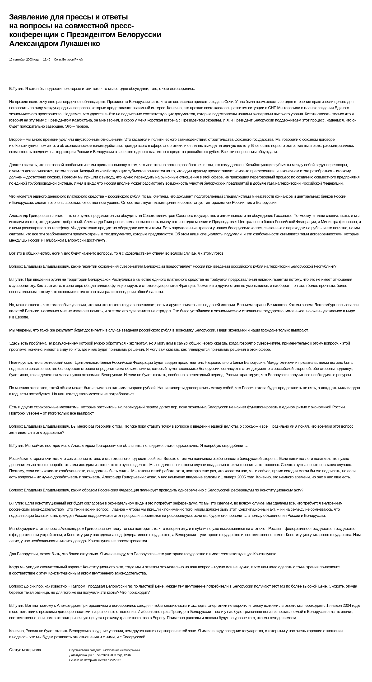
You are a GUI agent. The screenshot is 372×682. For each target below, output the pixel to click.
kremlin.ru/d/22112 (109, 660)
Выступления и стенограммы (121, 650)
